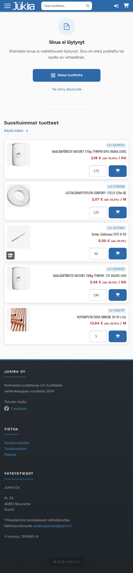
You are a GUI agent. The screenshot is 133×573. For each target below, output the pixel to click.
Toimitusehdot (15, 449)
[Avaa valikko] (7, 6)
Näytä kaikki (16, 131)
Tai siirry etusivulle (66, 89)
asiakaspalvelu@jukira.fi (52, 526)
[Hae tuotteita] (66, 6)
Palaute (10, 455)
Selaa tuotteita (66, 75)
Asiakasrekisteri (16, 443)
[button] (118, 171)
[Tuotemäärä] (98, 171)
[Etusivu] (25, 6)
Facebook (19, 409)
